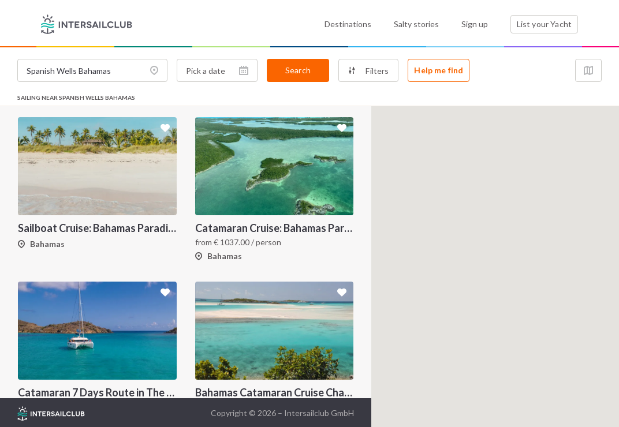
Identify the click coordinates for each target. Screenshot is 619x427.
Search (298, 70)
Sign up (474, 24)
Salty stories (416, 24)
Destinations (348, 24)
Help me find (438, 70)
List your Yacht (544, 24)
